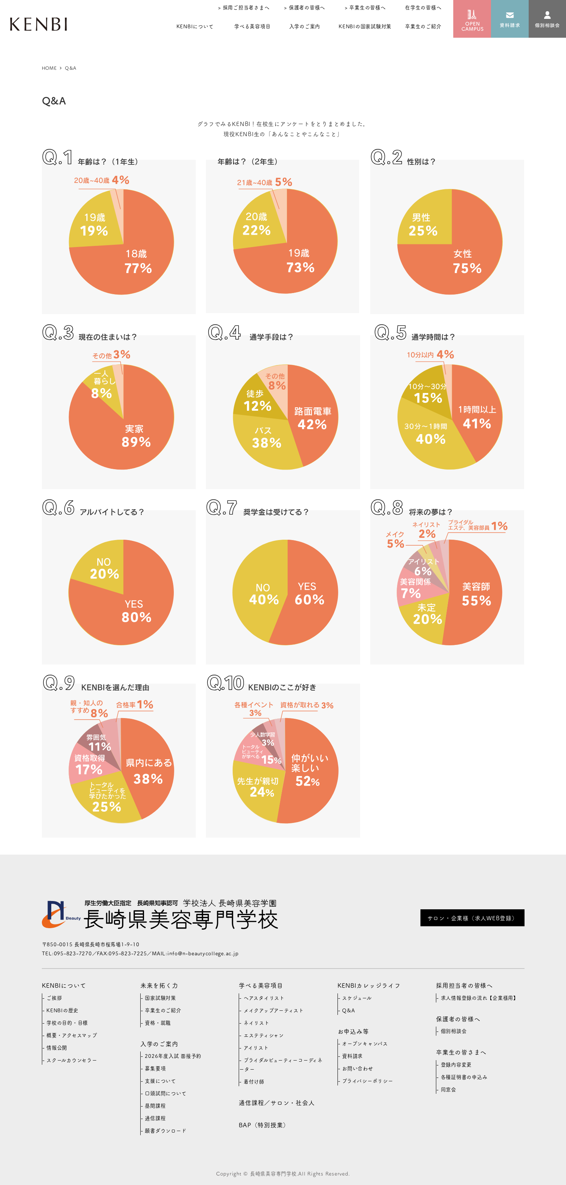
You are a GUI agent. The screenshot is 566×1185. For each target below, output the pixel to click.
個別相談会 (454, 1031)
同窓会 (448, 1089)
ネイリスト (257, 1022)
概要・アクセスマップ (71, 1035)
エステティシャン (264, 1035)
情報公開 (56, 1047)
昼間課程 (155, 1105)
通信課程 (155, 1118)
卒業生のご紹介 (163, 1010)
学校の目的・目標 (67, 1022)
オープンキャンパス (365, 1043)
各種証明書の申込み (464, 1077)
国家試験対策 (160, 997)
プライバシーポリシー (367, 1080)
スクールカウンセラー (71, 1060)
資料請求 (352, 1055)
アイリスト (256, 1047)
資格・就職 (158, 1022)
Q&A (348, 1010)
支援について (160, 1080)
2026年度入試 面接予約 (173, 1055)
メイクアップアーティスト (274, 1010)
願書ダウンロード (165, 1130)
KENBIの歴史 (62, 1010)
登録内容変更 (456, 1064)
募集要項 (155, 1068)
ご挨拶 (54, 997)
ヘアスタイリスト (264, 997)
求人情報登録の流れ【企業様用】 (479, 997)
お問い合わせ (357, 1068)
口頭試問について (165, 1093)
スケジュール (357, 997)
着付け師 (254, 1081)
